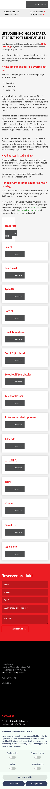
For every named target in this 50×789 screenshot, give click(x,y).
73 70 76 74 (36, 207)
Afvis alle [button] (13, 783)
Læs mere (11, 234)
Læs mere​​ (17, 275)
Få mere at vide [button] (25, 777)
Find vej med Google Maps (13, 672)
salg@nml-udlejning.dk (28, 210)
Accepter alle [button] (36, 783)
